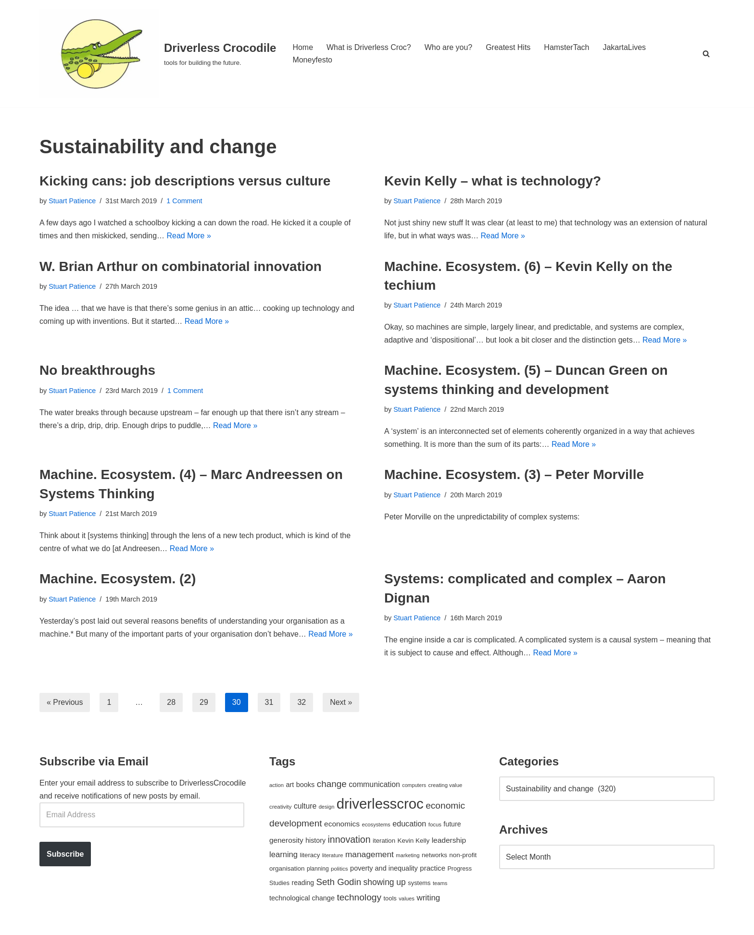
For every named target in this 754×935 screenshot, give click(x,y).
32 (302, 703)
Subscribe (65, 855)
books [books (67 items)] (305, 785)
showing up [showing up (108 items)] (385, 883)
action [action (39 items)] (276, 786)
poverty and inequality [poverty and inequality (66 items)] (384, 869)
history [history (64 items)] (315, 841)
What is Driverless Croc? (369, 47)
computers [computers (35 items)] (414, 786)
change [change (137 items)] (332, 785)
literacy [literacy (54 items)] (310, 856)
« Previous (65, 703)
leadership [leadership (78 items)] (449, 841)
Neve (48, 923)
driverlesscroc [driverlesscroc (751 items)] (380, 804)
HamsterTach (567, 47)
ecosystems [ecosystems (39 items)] (376, 825)
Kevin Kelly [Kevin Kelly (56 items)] (414, 841)
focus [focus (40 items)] (434, 825)
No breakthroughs (97, 370)
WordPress (125, 923)
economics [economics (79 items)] (342, 825)
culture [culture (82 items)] (305, 807)
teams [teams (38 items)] (440, 884)
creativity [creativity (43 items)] (280, 807)
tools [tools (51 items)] (389, 899)
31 (269, 703)
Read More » (189, 236)
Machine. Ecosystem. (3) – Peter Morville (514, 475)
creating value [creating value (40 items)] (445, 786)
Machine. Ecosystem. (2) (117, 579)
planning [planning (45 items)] (318, 869)
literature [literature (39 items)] (332, 856)
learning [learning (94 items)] (283, 855)
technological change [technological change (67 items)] (302, 899)
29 (204, 703)
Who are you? (449, 47)
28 (171, 703)
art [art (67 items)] (290, 785)
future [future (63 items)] (452, 825)
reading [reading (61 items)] (303, 883)
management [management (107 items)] (369, 855)
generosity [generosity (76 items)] (286, 841)
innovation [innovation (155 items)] (348, 840)
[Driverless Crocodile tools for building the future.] (157, 53)
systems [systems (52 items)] (419, 883)
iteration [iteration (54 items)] (384, 841)
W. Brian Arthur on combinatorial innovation (180, 266)
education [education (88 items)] (409, 824)
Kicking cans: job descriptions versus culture (184, 180)
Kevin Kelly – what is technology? (492, 180)
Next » (341, 703)
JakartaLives (624, 47)
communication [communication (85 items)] (374, 785)
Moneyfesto (312, 60)
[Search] (706, 53)
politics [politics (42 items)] (339, 869)
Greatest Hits (508, 47)
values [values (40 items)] (407, 899)
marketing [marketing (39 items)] (407, 856)
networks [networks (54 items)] (434, 856)
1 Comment (184, 201)
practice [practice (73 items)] (432, 869)
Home (302, 47)
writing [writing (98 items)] (428, 898)
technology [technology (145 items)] (359, 898)
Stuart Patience (72, 201)
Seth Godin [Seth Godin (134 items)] (338, 883)
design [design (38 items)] (327, 808)
